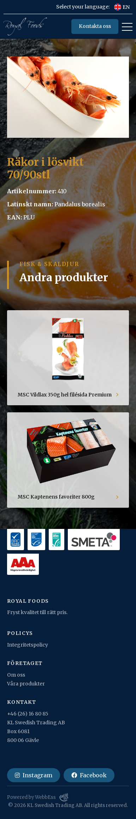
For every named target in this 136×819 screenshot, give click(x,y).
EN (122, 7)
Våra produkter (26, 683)
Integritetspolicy (27, 645)
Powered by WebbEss (37, 797)
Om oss (16, 675)
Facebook (89, 775)
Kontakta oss (95, 26)
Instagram (33, 775)
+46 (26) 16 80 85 (27, 714)
